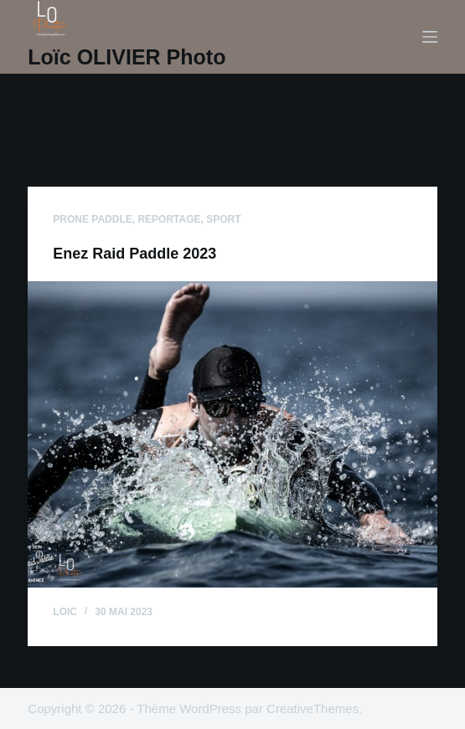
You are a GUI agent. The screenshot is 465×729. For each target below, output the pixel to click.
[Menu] (429, 36)
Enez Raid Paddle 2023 (134, 253)
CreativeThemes (312, 708)
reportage (168, 219)
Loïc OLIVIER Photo (126, 57)
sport (223, 219)
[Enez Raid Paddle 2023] (232, 434)
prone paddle (92, 219)
